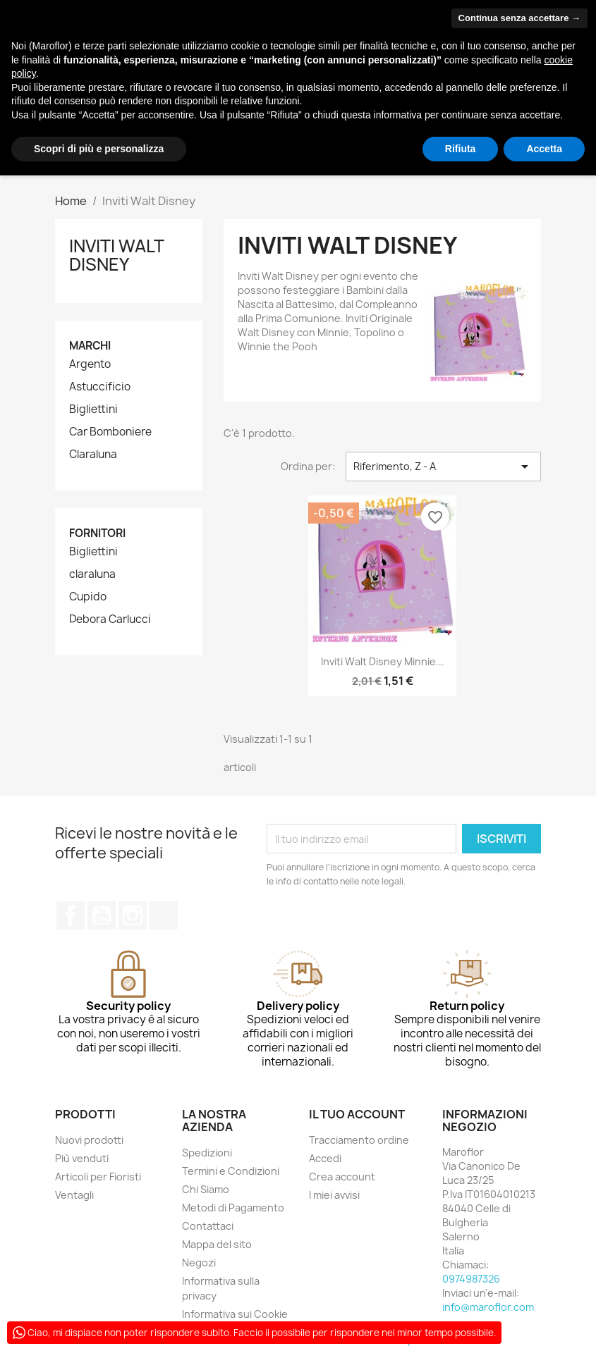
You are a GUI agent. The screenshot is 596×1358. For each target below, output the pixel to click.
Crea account (342, 1176)
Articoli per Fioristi (98, 1176)
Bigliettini (93, 409)
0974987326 (471, 1278)
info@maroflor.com (488, 1307)
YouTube (101, 915)
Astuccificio (99, 387)
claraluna (92, 574)
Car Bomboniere (110, 432)
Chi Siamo (205, 1189)
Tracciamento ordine (359, 1140)
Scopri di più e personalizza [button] (99, 148)
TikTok (164, 915)
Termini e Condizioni (230, 1171)
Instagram (132, 915)
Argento (90, 364)
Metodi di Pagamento (233, 1207)
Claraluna (93, 454)
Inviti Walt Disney (116, 255)
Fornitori (97, 533)
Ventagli (74, 1195)
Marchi (90, 345)
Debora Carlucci (110, 619)
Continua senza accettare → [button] (519, 18)
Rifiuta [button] (460, 148)
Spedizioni (207, 1152)
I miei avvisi (334, 1195)
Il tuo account (357, 1114)
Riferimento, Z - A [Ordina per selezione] (443, 466)
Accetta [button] (544, 148)
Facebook (70, 915)
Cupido (88, 597)
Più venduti (82, 1158)
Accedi (325, 1158)
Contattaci (207, 1226)
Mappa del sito (217, 1244)
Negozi (199, 1262)
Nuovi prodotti (89, 1140)
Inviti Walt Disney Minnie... (382, 661)
